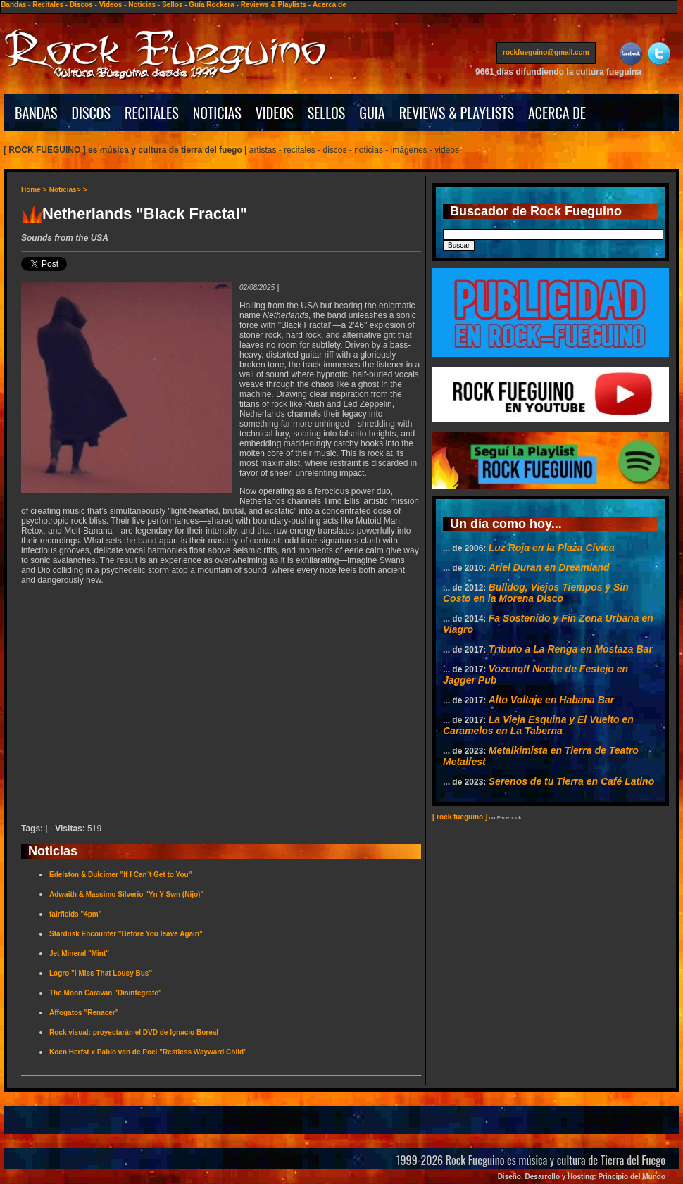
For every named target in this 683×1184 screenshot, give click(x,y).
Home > (33, 190)
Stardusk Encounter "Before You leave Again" (126, 934)
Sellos (172, 4)
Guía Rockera (211, 4)
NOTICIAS (217, 112)
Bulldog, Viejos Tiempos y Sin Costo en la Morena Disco (536, 592)
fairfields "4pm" (75, 914)
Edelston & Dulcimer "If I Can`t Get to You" (120, 874)
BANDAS (36, 112)
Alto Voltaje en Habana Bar (551, 699)
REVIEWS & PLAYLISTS (456, 112)
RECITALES (152, 112)
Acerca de (329, 4)
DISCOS (91, 112)
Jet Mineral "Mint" (79, 953)
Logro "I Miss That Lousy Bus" (100, 973)
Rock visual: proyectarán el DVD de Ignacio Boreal (133, 1032)
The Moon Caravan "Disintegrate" (105, 993)
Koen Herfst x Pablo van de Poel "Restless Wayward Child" (148, 1052)
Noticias (142, 4)
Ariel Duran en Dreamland (549, 567)
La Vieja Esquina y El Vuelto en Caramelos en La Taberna (538, 725)
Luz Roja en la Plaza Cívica (552, 547)
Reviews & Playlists (273, 4)
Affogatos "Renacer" (83, 1012)
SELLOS (327, 112)
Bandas (13, 4)
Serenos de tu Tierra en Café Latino (571, 781)
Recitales (47, 4)
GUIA (371, 112)
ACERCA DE (557, 112)
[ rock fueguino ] (459, 817)
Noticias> (65, 190)
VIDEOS (275, 112)
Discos (81, 4)
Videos (111, 4)
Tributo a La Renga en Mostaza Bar (571, 649)
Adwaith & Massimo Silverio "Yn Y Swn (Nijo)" (126, 894)
